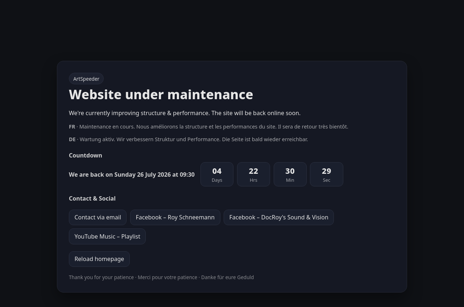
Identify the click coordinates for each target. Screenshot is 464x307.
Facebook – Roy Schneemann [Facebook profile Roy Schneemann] (175, 217)
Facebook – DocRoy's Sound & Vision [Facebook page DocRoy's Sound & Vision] (278, 217)
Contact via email (97, 217)
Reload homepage (99, 259)
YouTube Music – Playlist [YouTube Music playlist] (107, 236)
